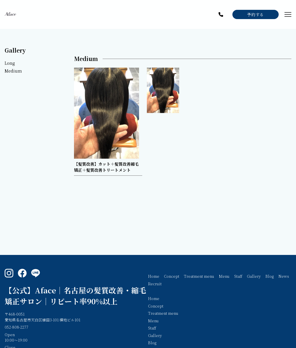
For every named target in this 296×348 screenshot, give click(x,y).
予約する (255, 14)
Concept (171, 276)
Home (153, 276)
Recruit (155, 283)
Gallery (15, 50)
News (283, 276)
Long (10, 63)
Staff (238, 276)
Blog (269, 276)
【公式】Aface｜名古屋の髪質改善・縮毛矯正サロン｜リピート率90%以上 (75, 295)
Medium (13, 71)
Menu (224, 276)
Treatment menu (199, 276)
